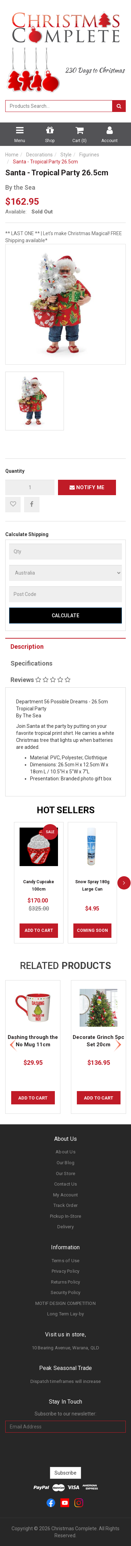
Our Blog (66, 1162)
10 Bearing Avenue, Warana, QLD (66, 1347)
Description (27, 646)
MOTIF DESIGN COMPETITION (65, 1303)
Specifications (31, 663)
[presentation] (66, 1449)
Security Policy (66, 1292)
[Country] (65, 573)
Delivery (65, 1226)
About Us (65, 1151)
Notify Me (87, 487)
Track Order (65, 1205)
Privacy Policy (66, 1271)
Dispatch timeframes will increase (65, 1381)
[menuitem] (31, 504)
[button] (13, 504)
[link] (50, 1502)
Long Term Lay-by (65, 1313)
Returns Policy (65, 1282)
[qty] (29, 487)
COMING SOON (92, 930)
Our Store (65, 1173)
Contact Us (65, 1184)
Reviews (40, 679)
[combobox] (58, 106)
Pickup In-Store (65, 1216)
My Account (65, 1194)
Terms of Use (65, 1260)
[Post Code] (65, 594)
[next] (124, 882)
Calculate (65, 615)
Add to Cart (38, 930)
